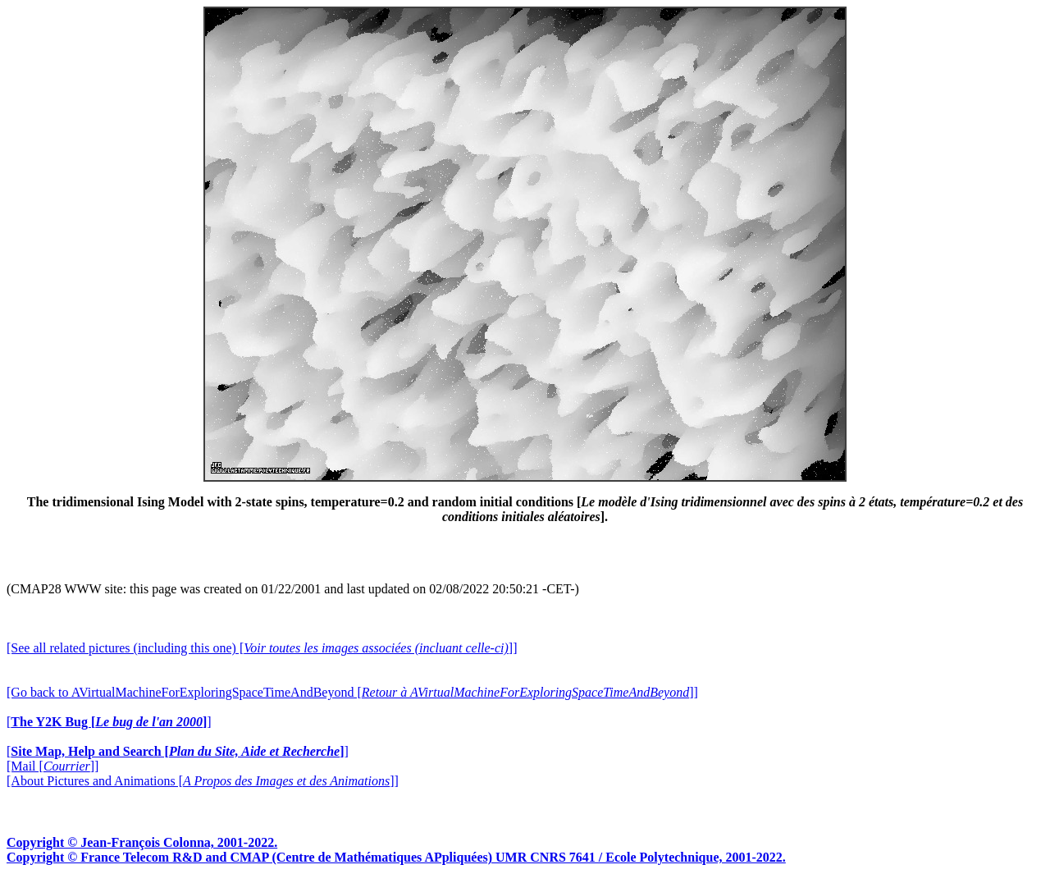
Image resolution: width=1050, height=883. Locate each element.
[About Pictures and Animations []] (203, 781)
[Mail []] (52, 766)
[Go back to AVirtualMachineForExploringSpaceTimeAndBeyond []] (352, 692)
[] (109, 722)
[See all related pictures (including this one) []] (262, 648)
